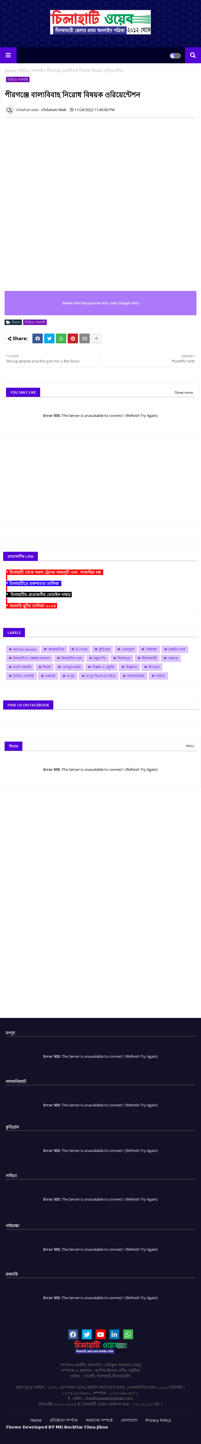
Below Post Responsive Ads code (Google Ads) (100, 303)
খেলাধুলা (128, 649)
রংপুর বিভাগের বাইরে (101, 675)
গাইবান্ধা (151, 649)
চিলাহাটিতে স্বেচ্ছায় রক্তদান (31, 658)
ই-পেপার (81, 649)
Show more (184, 392)
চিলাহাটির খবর (71, 658)
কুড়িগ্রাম (104, 649)
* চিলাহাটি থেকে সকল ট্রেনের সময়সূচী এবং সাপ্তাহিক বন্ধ (54, 572)
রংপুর (71, 675)
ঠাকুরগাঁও (99, 658)
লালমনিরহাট (136, 675)
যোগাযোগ (129, 1420)
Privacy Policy (158, 1420)
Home (10, 70)
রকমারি (50, 675)
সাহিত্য (160, 675)
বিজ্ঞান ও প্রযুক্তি (103, 667)
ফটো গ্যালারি (22, 667)
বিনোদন (154, 667)
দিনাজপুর (124, 658)
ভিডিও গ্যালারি (31, 70)
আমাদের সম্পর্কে (99, 1420)
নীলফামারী (149, 658)
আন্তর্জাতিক (56, 649)
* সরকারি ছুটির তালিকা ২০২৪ (31, 605)
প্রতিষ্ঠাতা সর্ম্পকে (64, 1420)
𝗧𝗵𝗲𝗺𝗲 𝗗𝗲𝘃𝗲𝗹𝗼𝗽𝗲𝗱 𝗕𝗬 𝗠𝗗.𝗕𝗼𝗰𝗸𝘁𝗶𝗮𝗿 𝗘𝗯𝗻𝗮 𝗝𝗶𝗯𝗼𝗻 (57, 1427)
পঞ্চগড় (173, 658)
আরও (190, 746)
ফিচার (47, 667)
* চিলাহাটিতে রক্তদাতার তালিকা (33, 583)
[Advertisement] (101, 485)
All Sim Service (25, 649)
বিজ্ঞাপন (131, 667)
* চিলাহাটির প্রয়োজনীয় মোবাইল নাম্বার (39, 594)
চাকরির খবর (177, 649)
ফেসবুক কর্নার (71, 667)
